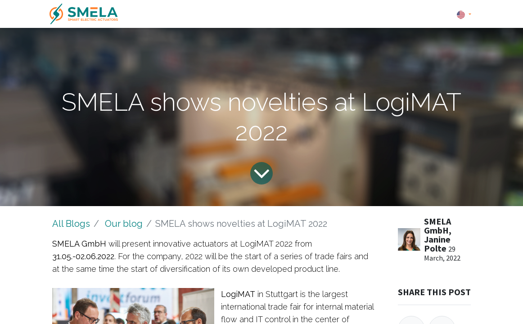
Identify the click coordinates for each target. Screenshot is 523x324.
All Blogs (71, 223)
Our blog (124, 223)
